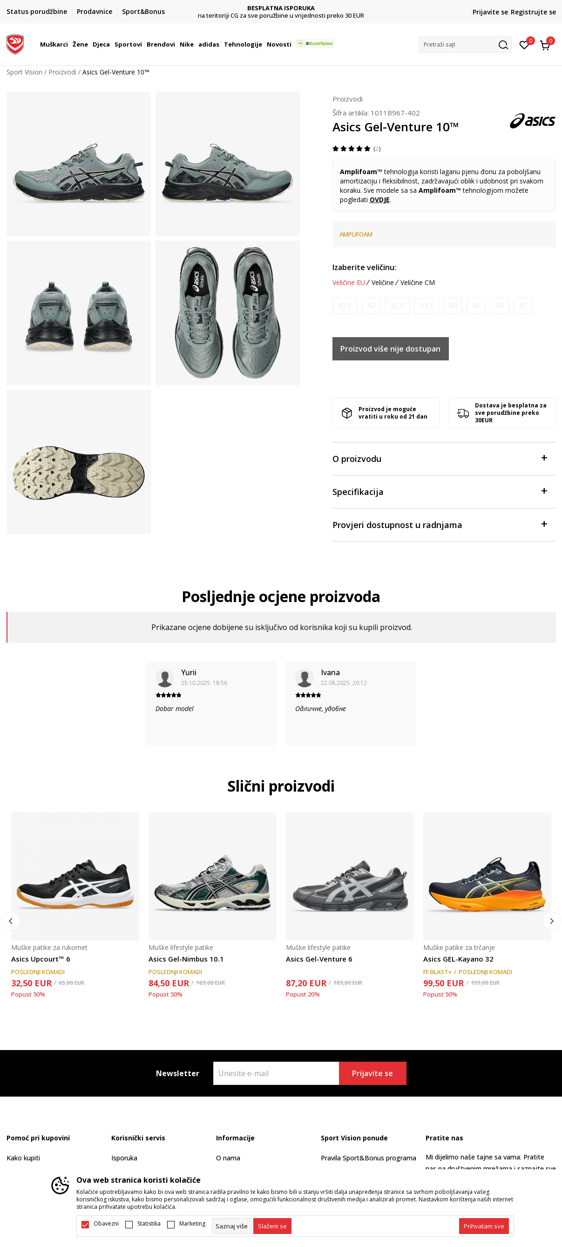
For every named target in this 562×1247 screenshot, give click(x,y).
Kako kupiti (23, 1157)
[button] (465, 44)
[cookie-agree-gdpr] (272, 1226)
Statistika (149, 1224)
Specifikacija (439, 491)
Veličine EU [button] (348, 282)
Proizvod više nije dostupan (390, 349)
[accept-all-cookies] (484, 1226)
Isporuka (124, 1157)
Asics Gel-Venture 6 (319, 958)
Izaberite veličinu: (364, 267)
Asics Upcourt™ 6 (40, 958)
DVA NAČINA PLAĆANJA (281, 8)
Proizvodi (62, 72)
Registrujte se (533, 11)
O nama (228, 1157)
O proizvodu (439, 458)
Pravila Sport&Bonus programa (368, 1157)
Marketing (192, 1224)
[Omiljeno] (524, 44)
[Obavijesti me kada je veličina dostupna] (344, 306)
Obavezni (106, 1224)
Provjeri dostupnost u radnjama (439, 524)
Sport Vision (24, 72)
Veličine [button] (383, 282)
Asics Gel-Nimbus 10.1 (186, 958)
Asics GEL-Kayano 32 (458, 958)
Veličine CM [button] (417, 282)
